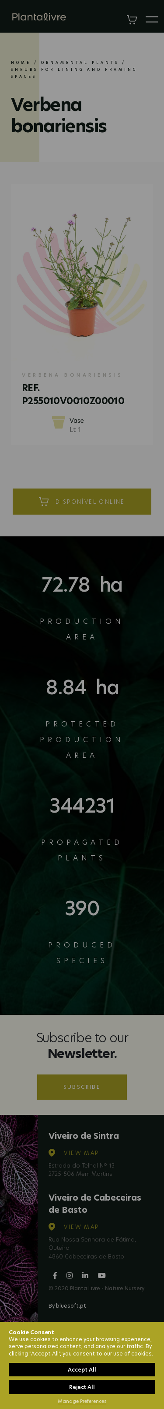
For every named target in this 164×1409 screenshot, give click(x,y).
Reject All (82, 1387)
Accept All (82, 1369)
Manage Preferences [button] (82, 1401)
